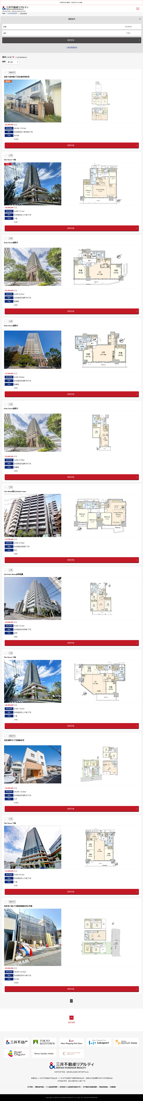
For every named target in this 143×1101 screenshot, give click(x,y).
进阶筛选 (70, 40)
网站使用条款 (103, 1087)
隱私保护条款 (39, 1087)
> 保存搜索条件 (71, 47)
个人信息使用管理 (51, 1087)
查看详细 (70, 145)
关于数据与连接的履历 (90, 1087)
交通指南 (113, 1087)
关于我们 (30, 1087)
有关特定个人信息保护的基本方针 (70, 1087)
